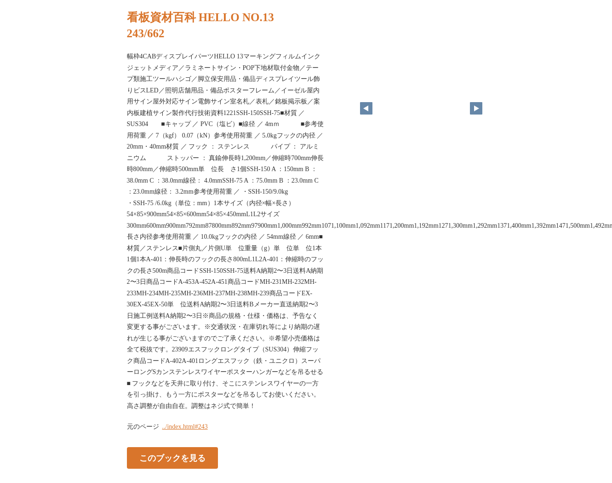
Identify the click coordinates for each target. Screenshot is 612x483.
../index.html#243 (185, 426)
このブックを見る (172, 458)
